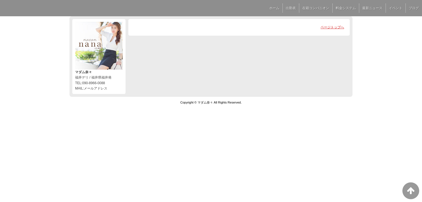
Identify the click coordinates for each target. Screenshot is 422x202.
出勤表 (291, 8)
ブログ (414, 8)
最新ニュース (372, 8)
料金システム (346, 8)
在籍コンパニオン (315, 8)
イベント (395, 8)
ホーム (274, 8)
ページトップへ (332, 27)
